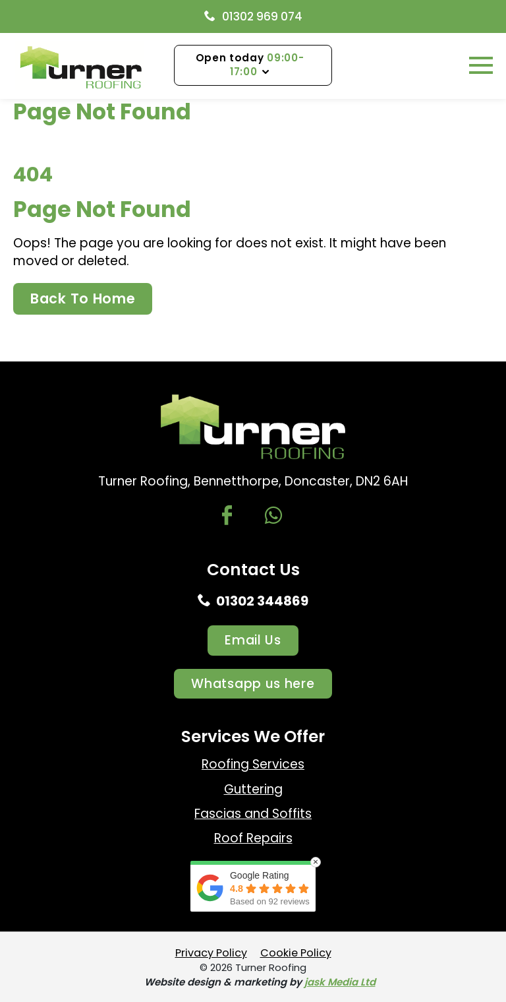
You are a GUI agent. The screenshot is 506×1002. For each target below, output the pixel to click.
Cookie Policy (295, 952)
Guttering (253, 789)
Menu (460, 65)
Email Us (253, 640)
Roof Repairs (253, 838)
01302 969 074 (253, 16)
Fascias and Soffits (253, 814)
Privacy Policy (211, 952)
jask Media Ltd (340, 982)
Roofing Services (253, 764)
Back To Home (82, 298)
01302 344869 (253, 601)
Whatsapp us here (252, 684)
